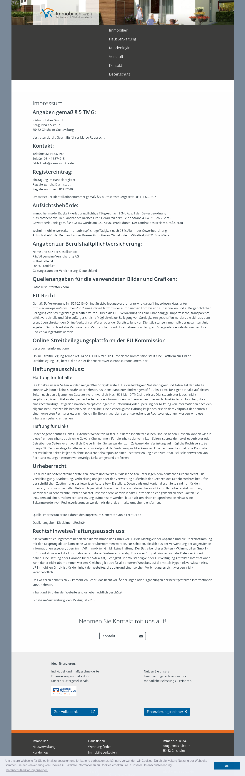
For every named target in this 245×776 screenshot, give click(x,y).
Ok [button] (227, 765)
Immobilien (59, 30)
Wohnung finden (99, 703)
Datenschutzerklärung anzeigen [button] (27, 770)
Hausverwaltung (88, 30)
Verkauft (142, 30)
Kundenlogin (118, 30)
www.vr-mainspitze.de (177, 733)
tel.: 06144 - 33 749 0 (176, 714)
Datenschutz (184, 30)
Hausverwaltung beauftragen (108, 714)
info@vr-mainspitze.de (178, 728)
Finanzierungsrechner (167, 667)
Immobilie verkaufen (102, 708)
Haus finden (96, 697)
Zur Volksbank (74, 667)
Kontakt (161, 30)
